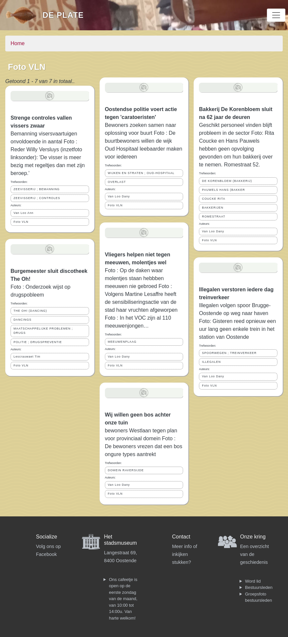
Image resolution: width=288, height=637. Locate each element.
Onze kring (253, 536)
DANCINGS (22, 319)
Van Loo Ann (24, 213)
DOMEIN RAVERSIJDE (126, 470)
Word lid (253, 581)
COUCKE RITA (213, 198)
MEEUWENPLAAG (122, 341)
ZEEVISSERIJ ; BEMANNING (37, 189)
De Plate (63, 15)
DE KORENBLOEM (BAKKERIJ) (227, 181)
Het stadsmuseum (120, 540)
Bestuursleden (258, 587)
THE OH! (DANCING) (30, 310)
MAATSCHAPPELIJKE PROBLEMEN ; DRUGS (43, 330)
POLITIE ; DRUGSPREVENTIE (38, 342)
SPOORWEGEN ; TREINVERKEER (229, 353)
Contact (181, 536)
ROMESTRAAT (213, 216)
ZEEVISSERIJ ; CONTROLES (37, 198)
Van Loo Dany (119, 196)
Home (18, 43)
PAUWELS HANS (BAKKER (223, 189)
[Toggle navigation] (276, 15)
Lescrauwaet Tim (27, 356)
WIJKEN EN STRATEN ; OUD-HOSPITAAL (141, 173)
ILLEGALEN (211, 361)
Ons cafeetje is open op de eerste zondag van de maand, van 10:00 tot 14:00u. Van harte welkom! (123, 599)
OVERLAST (117, 182)
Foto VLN (21, 221)
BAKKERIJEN (212, 207)
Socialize (46, 536)
